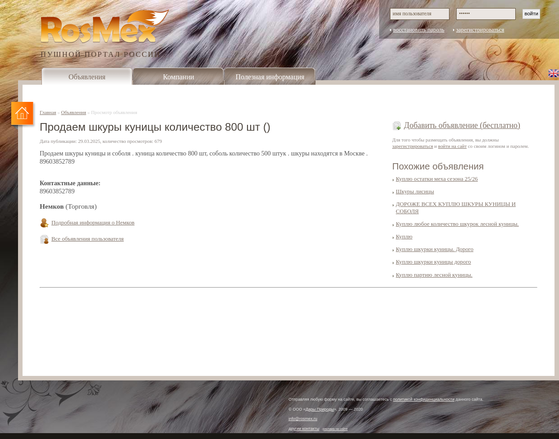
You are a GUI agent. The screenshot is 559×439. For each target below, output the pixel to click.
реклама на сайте (335, 428)
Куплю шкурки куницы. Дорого (434, 249)
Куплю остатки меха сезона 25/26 (437, 179)
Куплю (404, 236)
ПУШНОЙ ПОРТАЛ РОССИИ (101, 54)
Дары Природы (320, 409)
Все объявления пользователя (87, 239)
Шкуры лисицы (415, 191)
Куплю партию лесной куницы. (434, 275)
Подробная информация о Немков (92, 223)
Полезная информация (270, 77)
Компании (178, 77)
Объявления (87, 77)
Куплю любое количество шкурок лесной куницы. (457, 224)
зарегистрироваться (480, 30)
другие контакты (304, 428)
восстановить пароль (418, 30)
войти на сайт (452, 146)
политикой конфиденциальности (423, 399)
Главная (48, 112)
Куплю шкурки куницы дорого (433, 262)
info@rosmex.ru (303, 418)
